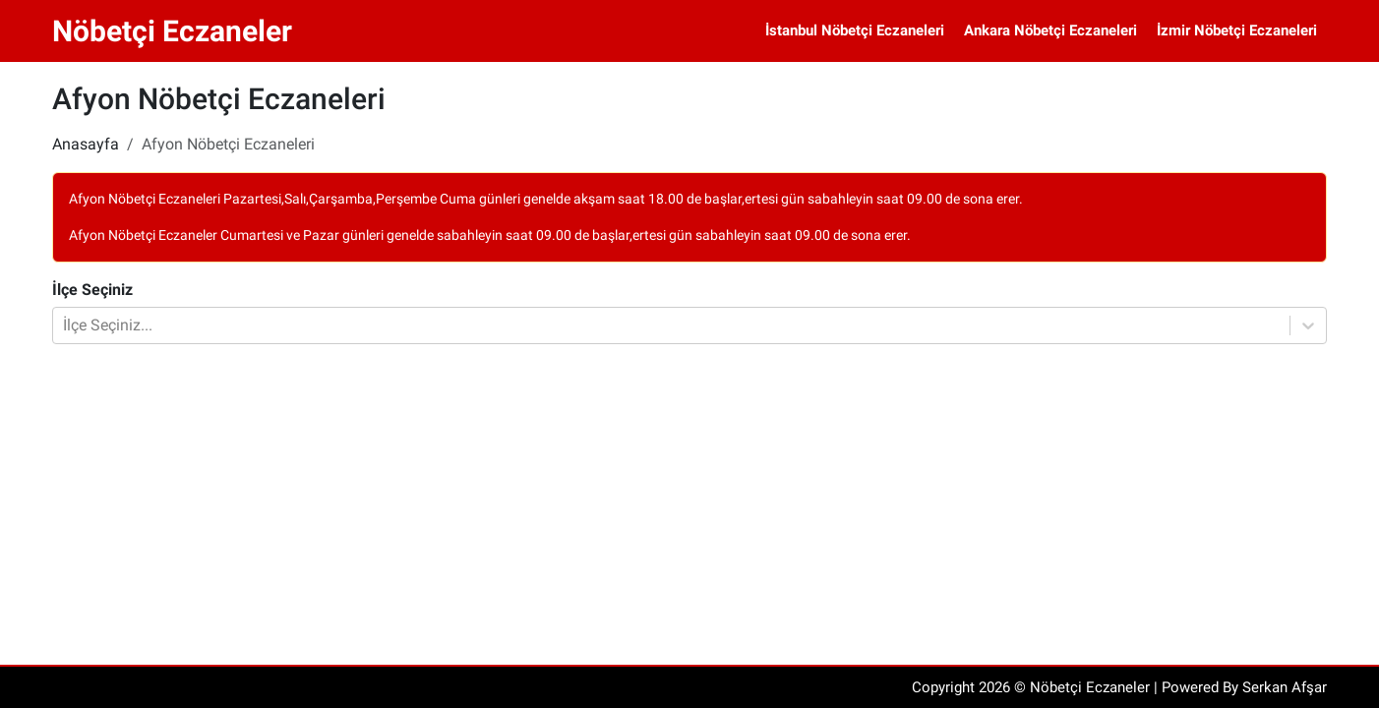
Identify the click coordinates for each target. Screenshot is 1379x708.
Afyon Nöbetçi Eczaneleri (228, 144)
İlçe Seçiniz (92, 289)
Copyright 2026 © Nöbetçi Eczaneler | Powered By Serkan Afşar (1119, 687)
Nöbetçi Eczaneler (172, 31)
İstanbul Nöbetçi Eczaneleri (854, 30)
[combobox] (65, 325)
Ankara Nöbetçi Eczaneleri (1050, 30)
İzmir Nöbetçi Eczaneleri (1237, 30)
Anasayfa (85, 144)
